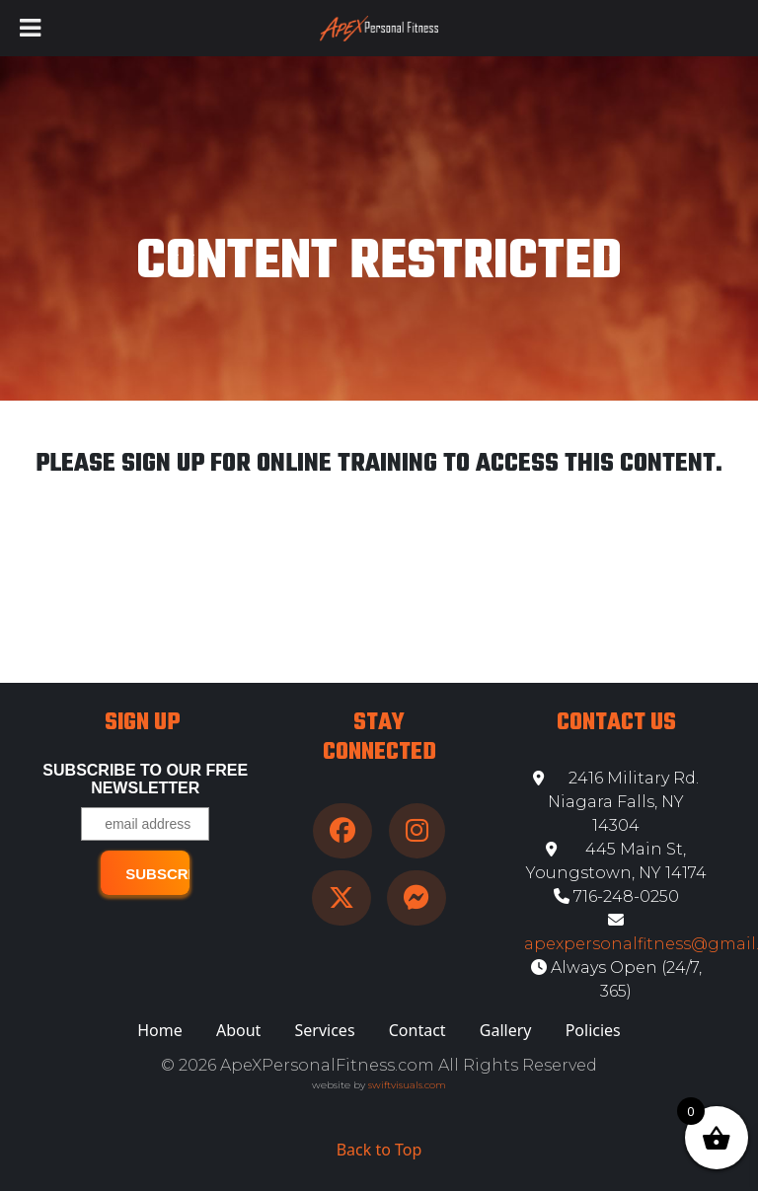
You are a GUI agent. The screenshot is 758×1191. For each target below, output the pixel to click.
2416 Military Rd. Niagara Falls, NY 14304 (616, 802)
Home (160, 1030)
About (238, 1030)
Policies (593, 1030)
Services (325, 1030)
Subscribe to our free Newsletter (145, 779)
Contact (417, 1030)
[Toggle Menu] (30, 28)
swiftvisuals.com (407, 1085)
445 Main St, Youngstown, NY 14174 (616, 861)
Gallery (506, 1030)
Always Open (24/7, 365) (616, 979)
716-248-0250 (616, 896)
